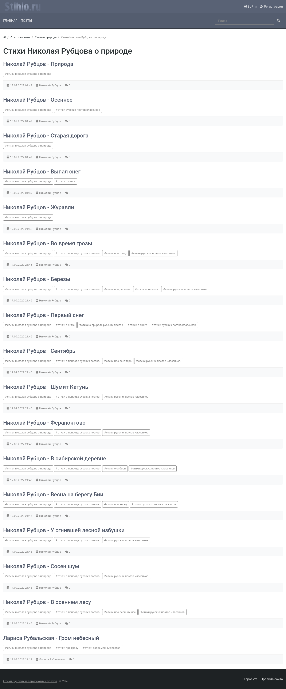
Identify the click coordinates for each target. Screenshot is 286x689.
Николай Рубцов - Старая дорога (46, 135)
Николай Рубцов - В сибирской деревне (54, 458)
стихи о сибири (116, 468)
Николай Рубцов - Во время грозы (47, 243)
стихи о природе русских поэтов (78, 253)
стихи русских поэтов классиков (79, 109)
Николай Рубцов (50, 85)
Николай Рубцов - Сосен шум (41, 566)
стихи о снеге (66, 181)
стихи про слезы (147, 289)
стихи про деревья (118, 289)
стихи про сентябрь (119, 360)
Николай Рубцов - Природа (38, 64)
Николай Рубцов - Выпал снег (42, 171)
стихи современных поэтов (103, 647)
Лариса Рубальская (52, 659)
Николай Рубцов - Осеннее (38, 100)
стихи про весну (116, 504)
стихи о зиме (66, 325)
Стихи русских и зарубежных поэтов (30, 681)
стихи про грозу (116, 253)
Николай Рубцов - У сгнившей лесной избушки (64, 530)
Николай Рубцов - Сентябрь (39, 351)
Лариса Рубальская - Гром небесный (51, 638)
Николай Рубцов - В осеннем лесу (47, 602)
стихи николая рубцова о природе (29, 73)
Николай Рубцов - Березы (36, 279)
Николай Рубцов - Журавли (38, 207)
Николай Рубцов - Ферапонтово (44, 423)
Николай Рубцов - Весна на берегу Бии (53, 494)
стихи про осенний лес (121, 612)
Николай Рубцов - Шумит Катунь (45, 387)
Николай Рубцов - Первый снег (43, 315)
